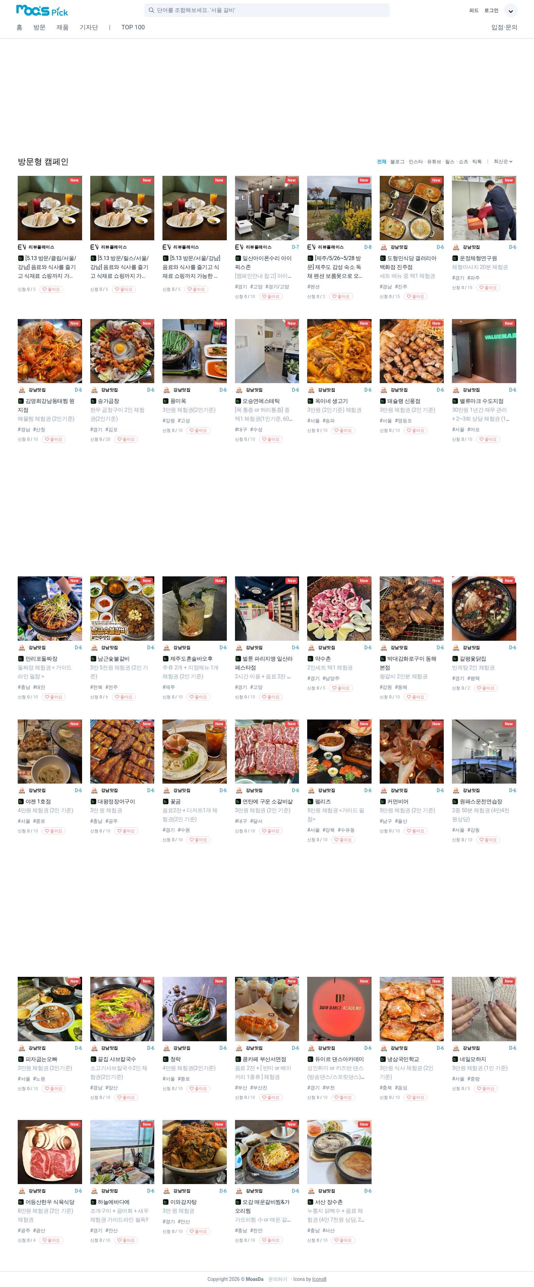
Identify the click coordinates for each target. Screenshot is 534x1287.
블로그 (397, 161)
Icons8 (319, 1279)
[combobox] (273, 10)
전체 (382, 161)
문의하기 (277, 1279)
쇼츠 (463, 161)
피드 (474, 10)
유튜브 (434, 161)
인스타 (416, 161)
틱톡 (477, 161)
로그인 (491, 10)
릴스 (450, 161)
